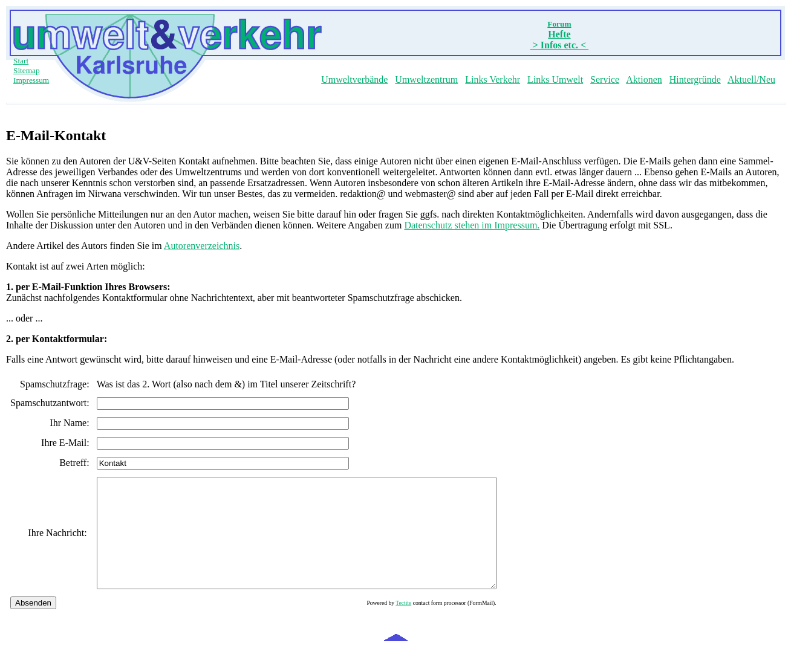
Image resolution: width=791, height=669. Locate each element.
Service (604, 79)
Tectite (452, 624)
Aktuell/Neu (751, 79)
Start (20, 60)
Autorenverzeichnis (201, 246)
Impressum (31, 80)
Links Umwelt (555, 79)
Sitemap (26, 70)
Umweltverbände (354, 79)
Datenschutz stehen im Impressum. (471, 225)
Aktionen (644, 79)
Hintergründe (695, 79)
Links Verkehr (492, 79)
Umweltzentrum (426, 79)
